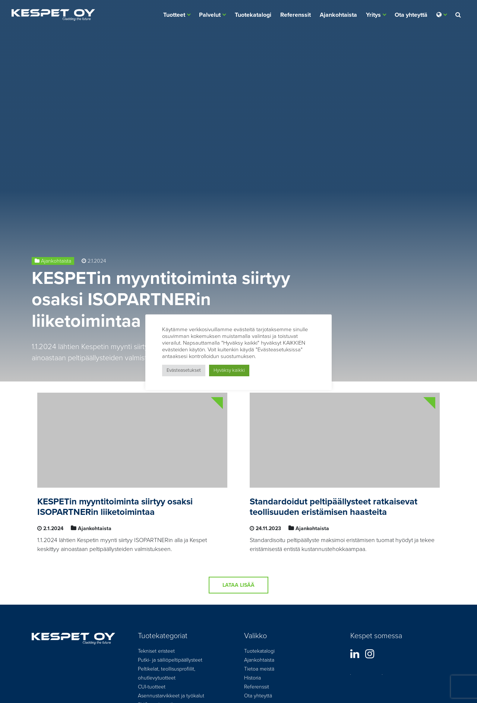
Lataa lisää (238, 585)
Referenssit (295, 15)
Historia (252, 678)
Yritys (373, 15)
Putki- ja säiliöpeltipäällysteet (170, 660)
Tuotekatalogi (253, 15)
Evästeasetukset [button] (184, 370)
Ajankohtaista (338, 15)
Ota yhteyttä (411, 15)
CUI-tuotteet (151, 687)
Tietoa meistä (259, 669)
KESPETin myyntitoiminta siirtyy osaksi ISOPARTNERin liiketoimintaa (161, 299)
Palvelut (210, 15)
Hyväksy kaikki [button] (229, 370)
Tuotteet (174, 15)
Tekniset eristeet (156, 651)
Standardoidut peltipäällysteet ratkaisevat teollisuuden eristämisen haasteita (333, 507)
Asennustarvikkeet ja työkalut (171, 696)
